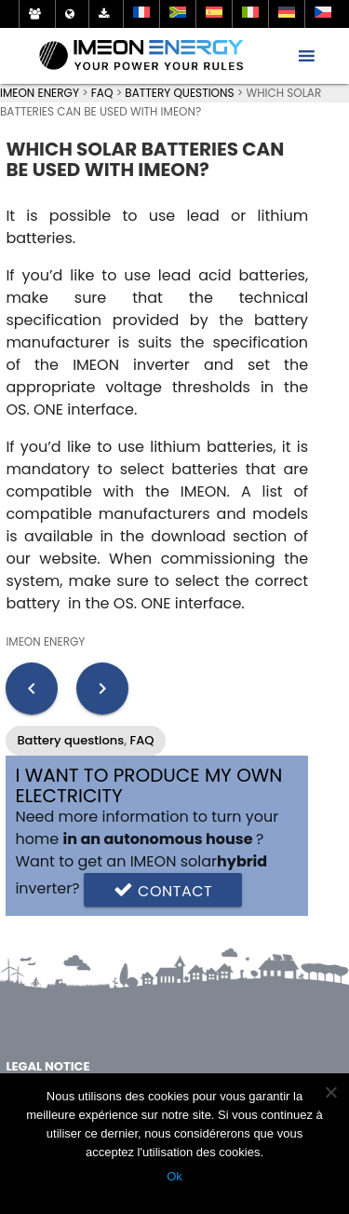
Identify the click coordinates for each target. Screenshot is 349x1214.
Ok (174, 1176)
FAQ (142, 740)
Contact (163, 890)
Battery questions (70, 740)
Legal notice (47, 1066)
